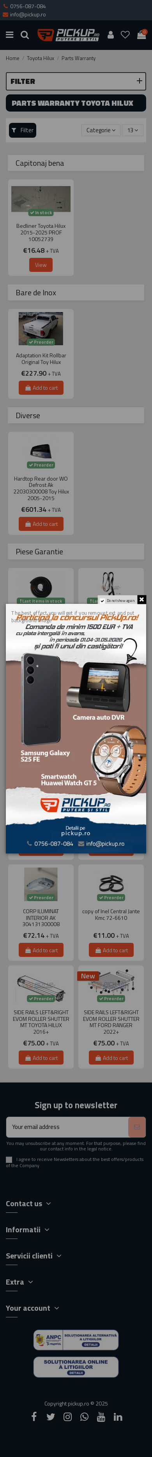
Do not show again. (121, 600)
